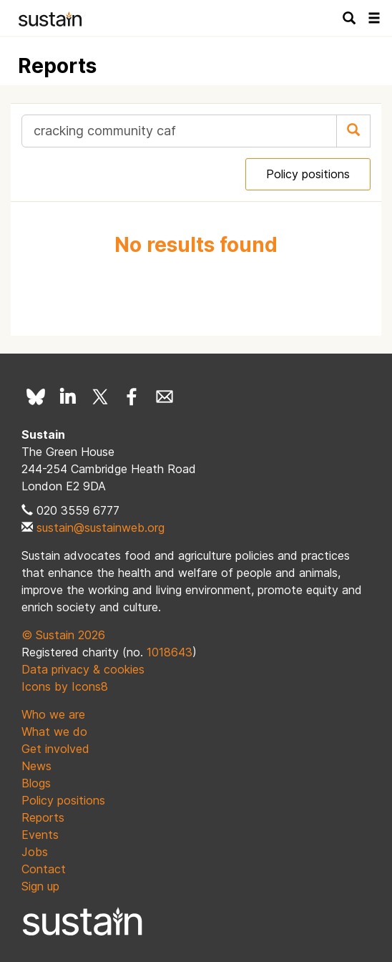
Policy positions (308, 174)
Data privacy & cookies (82, 669)
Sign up (40, 886)
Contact (43, 869)
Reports (42, 817)
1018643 (169, 652)
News (36, 766)
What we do (54, 731)
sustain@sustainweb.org (100, 527)
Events (40, 834)
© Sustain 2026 (63, 635)
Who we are (53, 714)
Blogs (36, 783)
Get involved (55, 749)
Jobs (34, 852)
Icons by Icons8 (64, 686)
